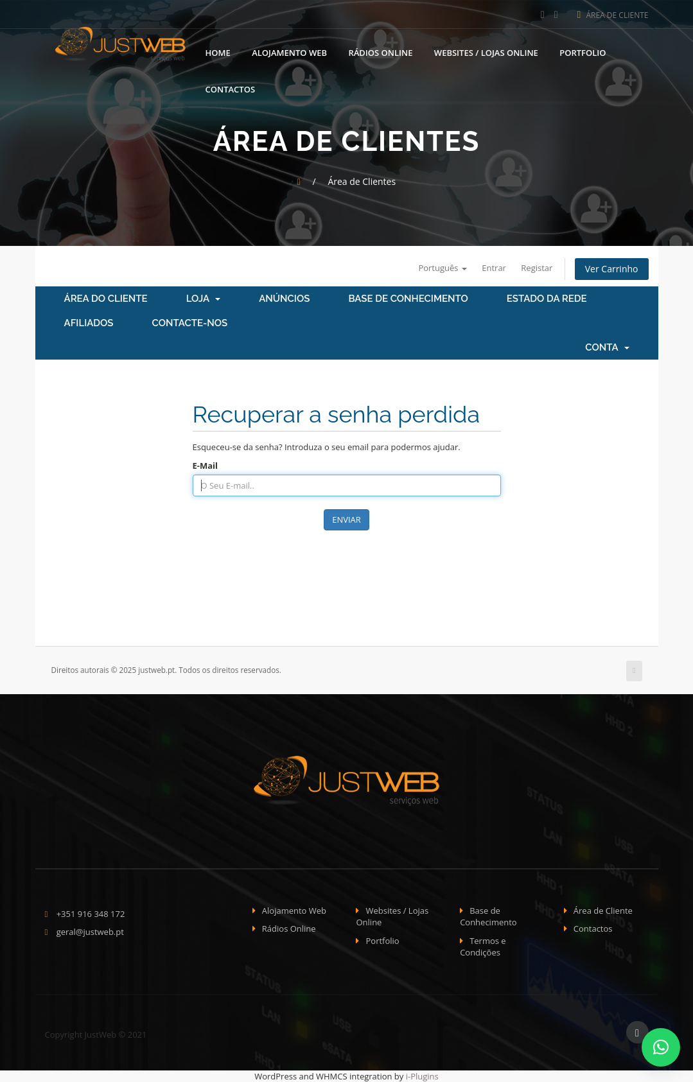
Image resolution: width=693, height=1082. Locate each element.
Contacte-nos (190, 323)
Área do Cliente (106, 298)
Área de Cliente (613, 15)
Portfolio (582, 51)
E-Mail (205, 465)
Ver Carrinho (611, 269)
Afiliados (89, 323)
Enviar (346, 519)
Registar (536, 268)
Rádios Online (380, 51)
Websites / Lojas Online (486, 51)
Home (218, 51)
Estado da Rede (547, 298)
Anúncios (284, 298)
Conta (607, 347)
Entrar (494, 268)
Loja (203, 298)
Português (442, 268)
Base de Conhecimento (408, 298)
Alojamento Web (289, 51)
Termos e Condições (483, 947)
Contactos (231, 88)
